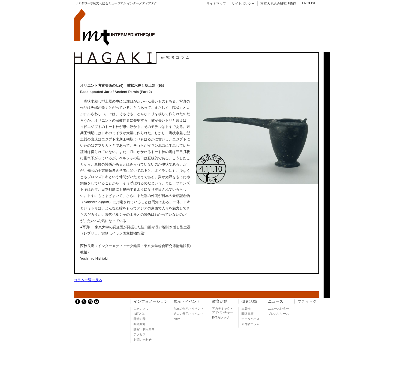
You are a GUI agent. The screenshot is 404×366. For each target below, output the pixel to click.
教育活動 (219, 301)
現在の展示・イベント (189, 308)
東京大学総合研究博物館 (278, 3)
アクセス (140, 334)
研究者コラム (251, 324)
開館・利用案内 (144, 329)
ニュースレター (278, 308)
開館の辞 (140, 318)
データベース (251, 318)
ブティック (306, 301)
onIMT (178, 318)
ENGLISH (309, 3)
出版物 (246, 308)
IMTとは (139, 313)
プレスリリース (278, 313)
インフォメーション (151, 301)
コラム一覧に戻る (88, 280)
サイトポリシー (243, 3)
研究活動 (249, 301)
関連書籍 (248, 313)
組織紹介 (140, 324)
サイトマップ (216, 3)
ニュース (275, 301)
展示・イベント (187, 301)
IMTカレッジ (220, 317)
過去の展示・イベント (189, 313)
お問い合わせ (143, 339)
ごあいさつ (141, 308)
